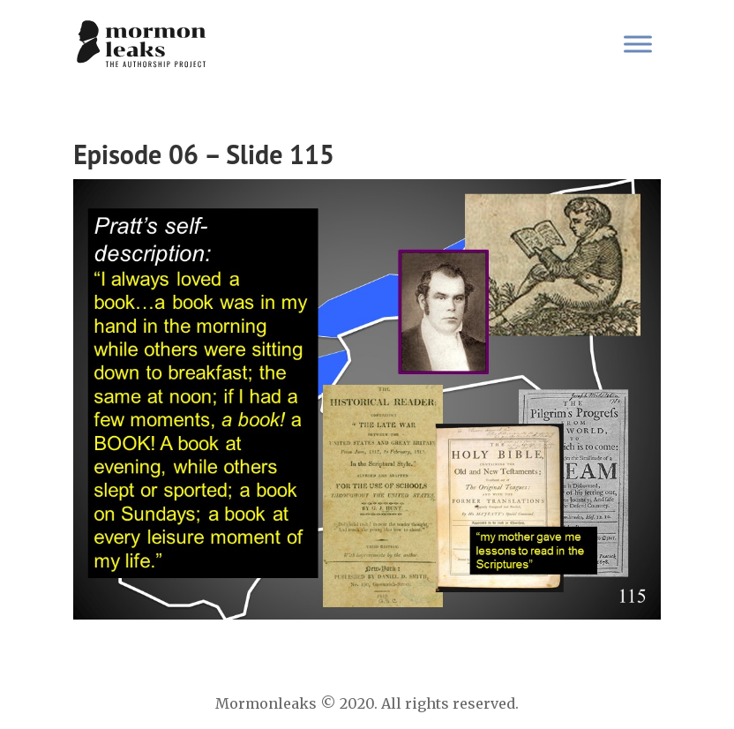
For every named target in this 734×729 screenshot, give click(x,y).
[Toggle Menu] (638, 43)
